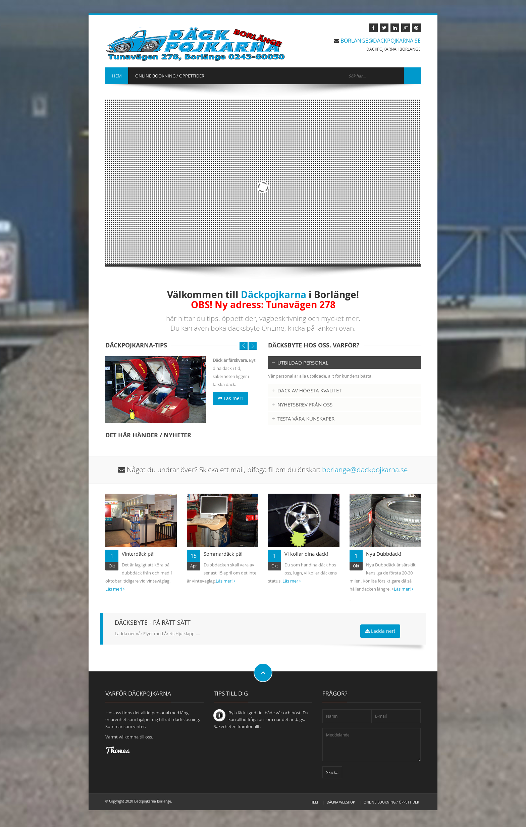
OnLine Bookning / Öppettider (391, 802)
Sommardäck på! (223, 553)
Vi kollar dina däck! (306, 553)
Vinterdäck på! (138, 553)
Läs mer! (230, 398)
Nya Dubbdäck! (383, 553)
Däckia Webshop (341, 802)
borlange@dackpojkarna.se (380, 40)
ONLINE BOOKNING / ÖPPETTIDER (169, 76)
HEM (117, 76)
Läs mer (291, 581)
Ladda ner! (380, 631)
